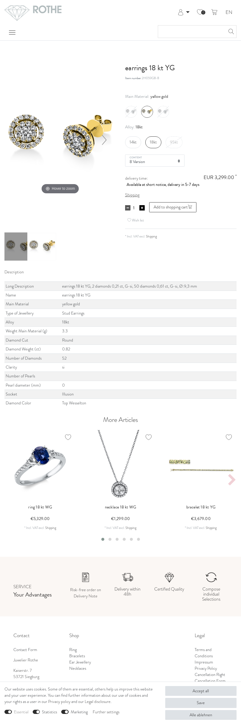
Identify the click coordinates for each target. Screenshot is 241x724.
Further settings (106, 712)
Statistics (49, 712)
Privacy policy (59, 701)
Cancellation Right (210, 674)
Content (136, 157)
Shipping (132, 195)
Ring (73, 650)
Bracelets (77, 656)
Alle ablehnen (201, 715)
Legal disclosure (98, 701)
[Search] (230, 31)
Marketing (79, 712)
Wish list (135, 220)
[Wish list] (200, 12)
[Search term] (191, 31)
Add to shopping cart (173, 207)
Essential (21, 712)
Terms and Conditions (204, 653)
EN (229, 12)
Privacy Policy (206, 668)
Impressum (204, 662)
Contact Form (25, 650)
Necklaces (77, 668)
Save (201, 703)
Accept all (201, 691)
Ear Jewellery (80, 662)
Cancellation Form (210, 681)
